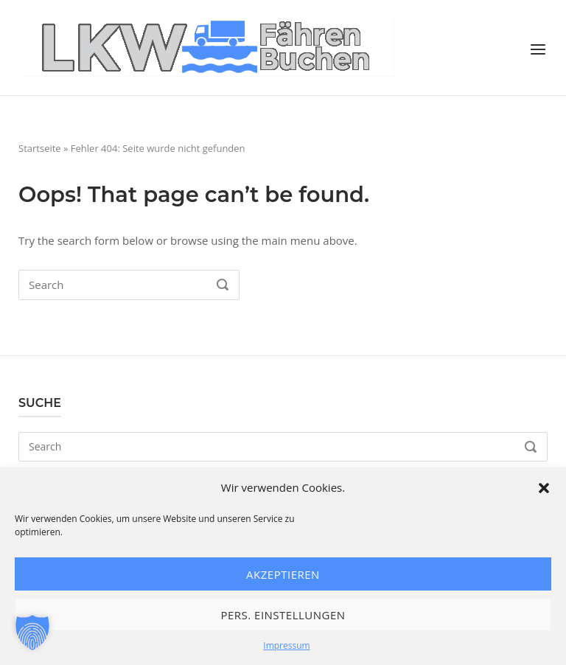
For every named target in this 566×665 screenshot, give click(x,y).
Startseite (39, 148)
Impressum (286, 645)
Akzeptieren (283, 574)
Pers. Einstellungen (282, 614)
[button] (544, 488)
